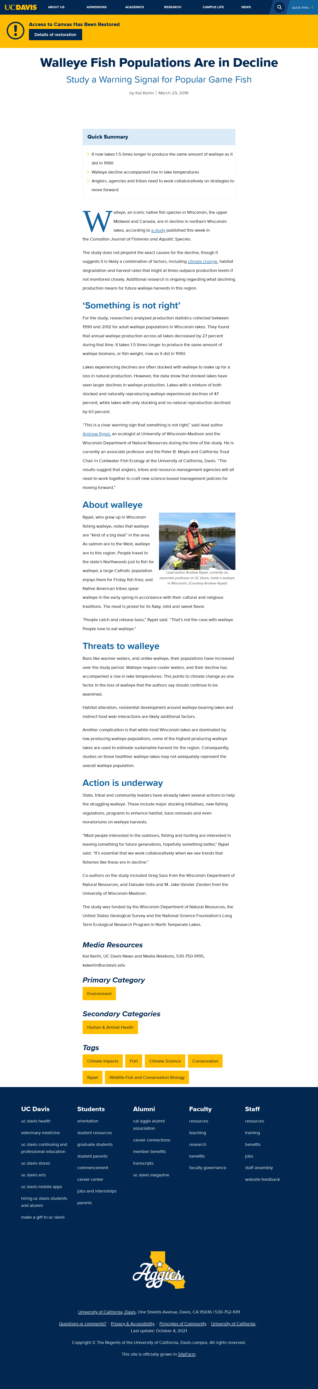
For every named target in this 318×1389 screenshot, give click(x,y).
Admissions (97, 7)
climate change (202, 261)
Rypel (92, 1077)
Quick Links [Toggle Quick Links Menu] (300, 7)
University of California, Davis (107, 1312)
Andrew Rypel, (97, 433)
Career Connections (151, 1140)
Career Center (90, 1179)
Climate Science (165, 1061)
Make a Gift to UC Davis (43, 1217)
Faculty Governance (207, 1167)
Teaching (197, 1132)
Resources (198, 1121)
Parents (84, 1202)
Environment (99, 993)
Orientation (87, 1121)
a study (158, 230)
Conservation (205, 1061)
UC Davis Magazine (151, 1174)
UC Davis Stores (35, 1163)
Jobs (249, 1156)
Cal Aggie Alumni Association (149, 1124)
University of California (233, 1323)
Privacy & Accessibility (133, 1323)
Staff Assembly (259, 1167)
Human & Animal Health (110, 1027)
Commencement (92, 1167)
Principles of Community (182, 1323)
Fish (134, 1061)
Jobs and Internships (96, 1191)
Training (252, 1132)
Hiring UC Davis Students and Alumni (44, 1202)
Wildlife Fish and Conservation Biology (147, 1077)
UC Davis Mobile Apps (41, 1186)
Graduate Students (95, 1144)
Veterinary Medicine (40, 1132)
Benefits (197, 1156)
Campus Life (213, 7)
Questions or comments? (82, 1323)
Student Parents (92, 1156)
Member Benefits (149, 1151)
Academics (134, 7)
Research (172, 7)
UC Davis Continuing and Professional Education (44, 1148)
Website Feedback (262, 1179)
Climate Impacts (102, 1061)
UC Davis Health (36, 1121)
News (246, 7)
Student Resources (94, 1132)
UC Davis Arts (33, 1174)
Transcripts (143, 1163)
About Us (56, 7)
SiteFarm (186, 1354)
